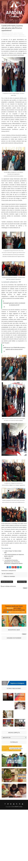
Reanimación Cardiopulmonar (19, 36)
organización (21, 34)
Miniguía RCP (8, 558)
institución (15, 34)
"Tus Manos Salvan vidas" (19, 115)
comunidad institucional (7, 34)
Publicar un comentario (9, 576)
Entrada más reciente (7, 581)
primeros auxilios (5, 36)
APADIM (11, 33)
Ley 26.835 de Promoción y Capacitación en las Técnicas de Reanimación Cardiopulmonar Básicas (13, 561)
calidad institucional (18, 33)
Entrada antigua (22, 581)
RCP (11, 36)
